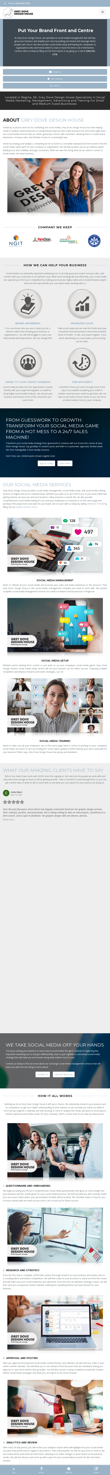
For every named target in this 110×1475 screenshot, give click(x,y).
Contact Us (42, 869)
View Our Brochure (64, 869)
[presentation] (55, 1374)
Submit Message (55, 1386)
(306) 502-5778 (22, 3)
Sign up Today (46, 463)
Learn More (64, 463)
